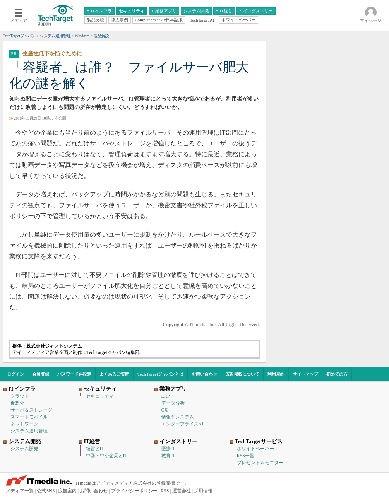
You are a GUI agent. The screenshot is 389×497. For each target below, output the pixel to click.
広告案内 (67, 491)
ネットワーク (24, 424)
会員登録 (40, 374)
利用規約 (275, 374)
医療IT (168, 448)
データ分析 (173, 403)
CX (164, 410)
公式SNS (46, 491)
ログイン (15, 374)
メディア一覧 (20, 491)
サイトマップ (305, 374)
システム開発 (24, 448)
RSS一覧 (245, 455)
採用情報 (203, 491)
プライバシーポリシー (134, 491)
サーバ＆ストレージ (31, 410)
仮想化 (17, 403)
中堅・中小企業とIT (106, 455)
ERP (165, 396)
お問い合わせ (204, 374)
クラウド (19, 396)
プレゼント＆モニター (260, 462)
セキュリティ (100, 396)
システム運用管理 (29, 431)
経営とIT (95, 448)
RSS (165, 491)
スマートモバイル (29, 417)
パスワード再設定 (74, 374)
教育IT (168, 455)
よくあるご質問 (114, 374)
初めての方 (337, 374)
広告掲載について (242, 374)
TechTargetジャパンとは (160, 374)
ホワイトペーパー (255, 448)
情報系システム (177, 417)
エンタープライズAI (182, 424)
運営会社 (181, 491)
